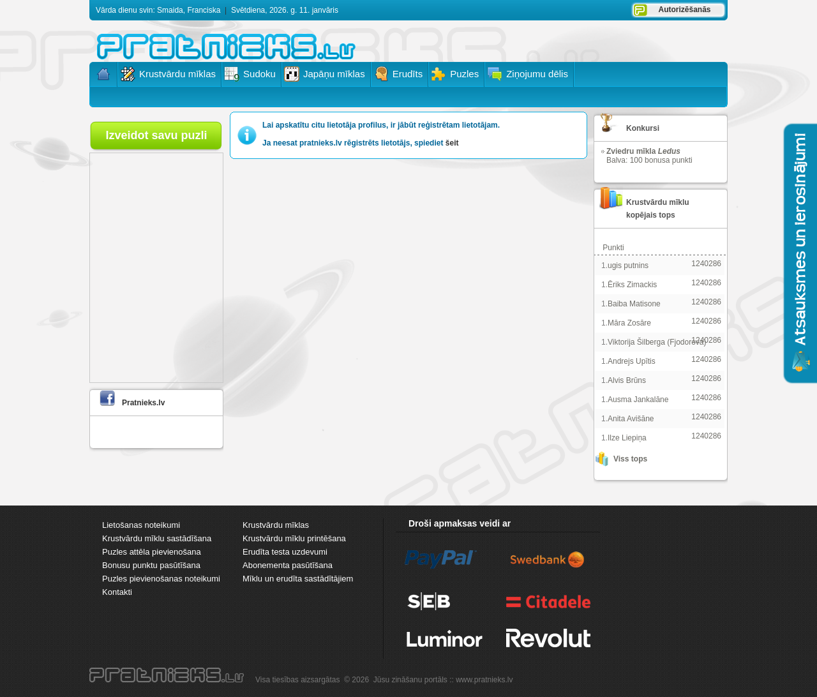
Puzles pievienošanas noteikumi (161, 578)
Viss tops (630, 458)
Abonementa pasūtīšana (288, 565)
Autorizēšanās (684, 9)
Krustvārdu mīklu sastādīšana (156, 538)
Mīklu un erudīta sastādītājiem (298, 578)
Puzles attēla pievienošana (151, 552)
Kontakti (117, 592)
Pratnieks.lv (143, 402)
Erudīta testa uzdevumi (285, 552)
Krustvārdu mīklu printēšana (294, 538)
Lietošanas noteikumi (141, 525)
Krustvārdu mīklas (276, 525)
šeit (452, 143)
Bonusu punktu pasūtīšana (151, 565)
